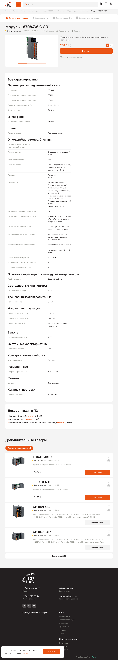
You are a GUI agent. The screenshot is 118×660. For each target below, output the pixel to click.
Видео (61, 634)
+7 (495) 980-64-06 (31, 588)
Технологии (63, 623)
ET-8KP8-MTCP (42, 482)
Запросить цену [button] (97, 522)
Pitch (93, 657)
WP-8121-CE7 (41, 507)
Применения (64, 627)
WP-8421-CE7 (41, 532)
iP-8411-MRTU (42, 457)
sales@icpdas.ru (66, 588)
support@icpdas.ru (68, 596)
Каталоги (62, 630)
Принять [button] (51, 652)
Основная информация (18, 18)
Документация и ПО (64, 18)
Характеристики (41, 18)
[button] (18, 4)
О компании (63, 643)
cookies (25, 653)
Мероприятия (64, 616)
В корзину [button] (86, 51)
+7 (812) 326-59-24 (30, 596)
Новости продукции (66, 620)
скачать (30, 416)
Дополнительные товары (89, 18)
